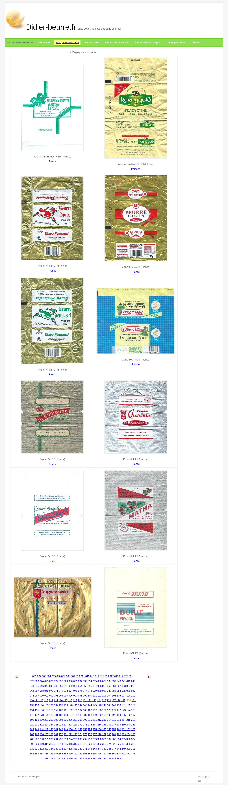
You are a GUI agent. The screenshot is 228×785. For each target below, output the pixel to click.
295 (75, 739)
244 (42, 729)
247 (56, 729)
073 (66, 691)
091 (46, 695)
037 (104, 681)
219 (133, 720)
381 (80, 758)
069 (46, 691)
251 (75, 729)
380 (75, 758)
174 (128, 710)
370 (119, 753)
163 (75, 710)
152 (128, 705)
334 (51, 748)
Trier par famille (91, 42)
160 (61, 710)
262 (128, 729)
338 (71, 748)
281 (114, 734)
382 (85, 758)
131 (134, 700)
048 (51, 686)
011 (82, 676)
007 (63, 676)
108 (128, 695)
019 (121, 676)
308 (32, 744)
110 (32, 700)
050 (61, 686)
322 (99, 744)
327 (124, 744)
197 (133, 715)
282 (119, 734)
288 (42, 739)
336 (61, 748)
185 (75, 715)
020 (126, 676)
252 (80, 729)
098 (80, 695)
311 (46, 744)
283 (124, 734)
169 (104, 710)
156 (42, 710)
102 (99, 695)
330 (32, 748)
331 (37, 748)
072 (61, 691)
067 (37, 691)
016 (107, 676)
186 (80, 715)
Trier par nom (44, 42)
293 (66, 739)
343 (95, 748)
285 (133, 734)
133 (37, 705)
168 (99, 710)
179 (46, 715)
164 (80, 710)
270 (61, 734)
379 (71, 758)
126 (109, 700)
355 (46, 753)
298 (90, 739)
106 (119, 695)
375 (51, 758)
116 (61, 700)
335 (56, 748)
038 (109, 681)
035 (95, 681)
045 (37, 686)
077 (85, 691)
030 (71, 681)
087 (133, 691)
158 (51, 710)
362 (80, 753)
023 (37, 681)
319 (85, 744)
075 (75, 691)
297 (85, 739)
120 (80, 700)
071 (56, 691)
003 (44, 676)
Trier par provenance (175, 42)
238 (119, 724)
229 (75, 724)
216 (119, 720)
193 (114, 715)
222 (42, 724)
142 (80, 705)
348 (119, 748)
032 (80, 681)
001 (34, 676)
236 (109, 724)
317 (75, 744)
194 (119, 715)
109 (133, 695)
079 (95, 691)
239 (124, 724)
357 (56, 753)
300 (99, 739)
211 (95, 720)
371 (124, 753)
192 (109, 715)
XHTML (201, 777)
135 (46, 705)
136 (51, 705)
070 (51, 691)
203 (56, 720)
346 (109, 748)
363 (85, 753)
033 (85, 681)
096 (71, 695)
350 (128, 748)
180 (51, 715)
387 (109, 758)
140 (71, 705)
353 (37, 753)
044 (32, 686)
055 (85, 686)
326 (119, 744)
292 (61, 739)
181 (56, 715)
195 (124, 715)
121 (85, 700)
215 (114, 720)
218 (128, 720)
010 (78, 676)
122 (89, 700)
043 (133, 681)
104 (109, 695)
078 (90, 691)
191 (104, 715)
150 (119, 705)
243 (37, 729)
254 (90, 729)
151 (124, 705)
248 (61, 729)
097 (75, 695)
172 (119, 710)
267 (46, 734)
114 (51, 700)
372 (128, 753)
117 (65, 700)
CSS (208, 777)
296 (80, 739)
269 (56, 734)
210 (90, 720)
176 (32, 715)
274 (80, 734)
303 (114, 739)
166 (90, 710)
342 (90, 748)
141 (75, 705)
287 (37, 739)
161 (66, 710)
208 (80, 720)
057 (95, 686)
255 (95, 729)
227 (66, 724)
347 (114, 748)
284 (128, 734)
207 (75, 720)
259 (114, 729)
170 (109, 710)
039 (114, 681)
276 (90, 734)
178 (42, 715)
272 (71, 734)
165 (85, 710)
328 (128, 744)
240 (128, 724)
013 (92, 676)
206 (71, 720)
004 (49, 676)
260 (119, 729)
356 (51, 753)
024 (42, 681)
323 (104, 744)
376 (56, 758)
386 (104, 758)
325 (114, 744)
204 (61, 720)
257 (104, 729)
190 (99, 715)
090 (42, 695)
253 (85, 729)
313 (56, 744)
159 (56, 710)
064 (128, 686)
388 (114, 758)
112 (41, 700)
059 (104, 686)
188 (90, 715)
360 (71, 753)
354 (42, 753)
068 (42, 691)
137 (56, 705)
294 (71, 739)
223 (46, 724)
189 (95, 715)
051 (66, 686)
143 (85, 705)
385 (99, 758)
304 (119, 739)
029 (66, 681)
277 (95, 734)
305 (124, 739)
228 (71, 724)
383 (90, 758)
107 (124, 695)
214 (109, 720)
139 (66, 705)
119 (75, 700)
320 (90, 744)
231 (85, 724)
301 (104, 739)
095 (66, 695)
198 (32, 720)
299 (95, 739)
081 (104, 691)
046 (42, 686)
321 (95, 744)
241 (133, 724)
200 (42, 720)
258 (109, 729)
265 (37, 734)
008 (68, 676)
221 (37, 724)
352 (32, 753)
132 (32, 705)
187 (85, 715)
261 (124, 729)
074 (71, 691)
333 (46, 748)
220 (32, 724)
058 (99, 686)
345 (104, 748)
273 (75, 734)
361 (75, 753)
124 (99, 700)
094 (61, 695)
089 (37, 695)
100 (90, 695)
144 (90, 705)
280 (109, 734)
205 (66, 720)
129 (123, 700)
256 (99, 729)
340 (80, 748)
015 (102, 676)
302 (109, 739)
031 (75, 681)
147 (104, 705)
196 (128, 715)
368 (109, 753)
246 (51, 729)
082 (109, 691)
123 (94, 700)
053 (75, 686)
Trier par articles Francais (117, 42)
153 (133, 705)
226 (61, 724)
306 (128, 739)
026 (51, 681)
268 (51, 734)
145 (95, 705)
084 (119, 691)
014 (97, 676)
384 (95, 758)
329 (133, 744)
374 (46, 758)
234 (99, 724)
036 (99, 681)
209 (85, 720)
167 (95, 710)
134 (42, 705)
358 (61, 753)
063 (124, 686)
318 (80, 744)
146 (99, 705)
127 (114, 700)
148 (109, 705)
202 (51, 720)
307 (133, 739)
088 (32, 695)
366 (99, 753)
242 (32, 729)
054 (80, 686)
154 (32, 710)
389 (119, 758)
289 (46, 739)
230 (80, 724)
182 (61, 715)
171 (114, 710)
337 (66, 748)
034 (90, 681)
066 (32, 691)
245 (46, 729)
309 (37, 744)
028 (61, 681)
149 (114, 705)
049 (56, 686)
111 (36, 700)
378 (66, 758)
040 (119, 681)
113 (46, 700)
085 (124, 691)
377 (61, 758)
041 (124, 681)
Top (199, 781)
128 (118, 700)
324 (109, 744)
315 (66, 744)
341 (85, 748)
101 (95, 695)
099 (85, 695)
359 (66, 753)
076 (80, 691)
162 (71, 710)
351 (133, 748)
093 (56, 695)
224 (51, 724)
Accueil (195, 42)
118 (70, 700)
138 (61, 705)
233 (95, 724)
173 (124, 710)
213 (104, 720)
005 (54, 676)
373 (133, 753)
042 (128, 681)
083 (114, 691)
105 (114, 695)
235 (104, 724)
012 (87, 676)
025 (46, 681)
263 (133, 729)
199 (37, 720)
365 (95, 753)
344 (99, 748)
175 (133, 710)
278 (99, 734)
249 (66, 729)
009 (73, 676)
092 (51, 695)
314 (61, 744)
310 (42, 744)
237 (114, 724)
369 (114, 753)
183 (66, 715)
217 (124, 720)
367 (104, 753)
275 (85, 734)
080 (99, 691)
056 (90, 686)
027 (56, 681)
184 (71, 715)
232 (90, 724)
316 (71, 744)
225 (56, 724)
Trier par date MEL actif (67, 42)
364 (90, 753)
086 (128, 691)
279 (104, 734)
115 (56, 700)
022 (32, 681)
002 (39, 676)
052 (71, 686)
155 (37, 710)
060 (109, 686)
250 (71, 729)
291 (56, 739)
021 (131, 676)
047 (46, 686)
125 (104, 700)
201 (46, 720)
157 (46, 710)
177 (37, 715)
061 (114, 686)
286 (32, 739)
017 (111, 676)
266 (42, 734)
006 (58, 676)
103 (104, 695)
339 (75, 748)
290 (51, 739)
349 (124, 748)
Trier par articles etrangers (147, 42)
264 (32, 734)
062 (119, 686)
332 (42, 748)
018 (116, 676)
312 (51, 744)
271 (66, 734)
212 (99, 720)
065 (133, 686)
